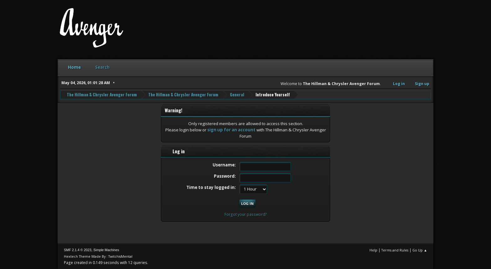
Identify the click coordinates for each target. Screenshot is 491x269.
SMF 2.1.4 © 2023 (77, 250)
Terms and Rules (394, 250)
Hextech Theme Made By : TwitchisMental (98, 256)
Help (373, 250)
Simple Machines (106, 250)
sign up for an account (231, 130)
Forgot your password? (246, 214)
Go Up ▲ (419, 250)
